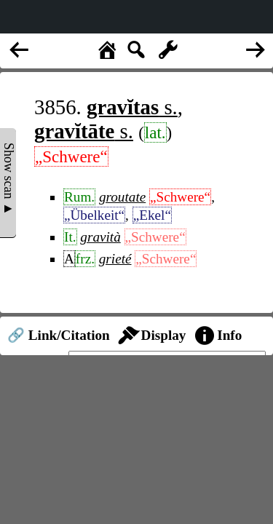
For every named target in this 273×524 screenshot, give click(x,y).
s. (132, 107)
